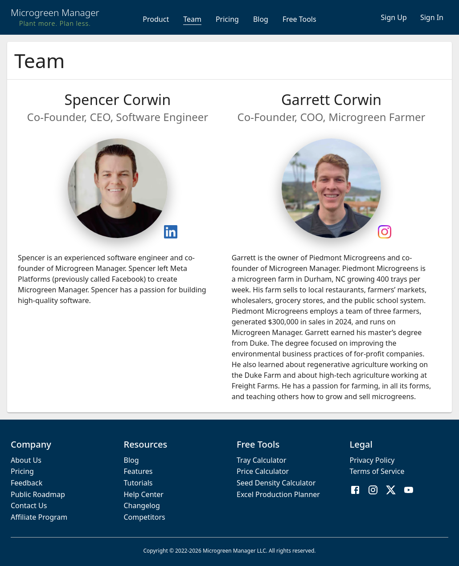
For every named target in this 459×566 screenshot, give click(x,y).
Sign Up (394, 17)
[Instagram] (373, 491)
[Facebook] (355, 491)
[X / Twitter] (390, 491)
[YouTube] (408, 491)
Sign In (431, 17)
